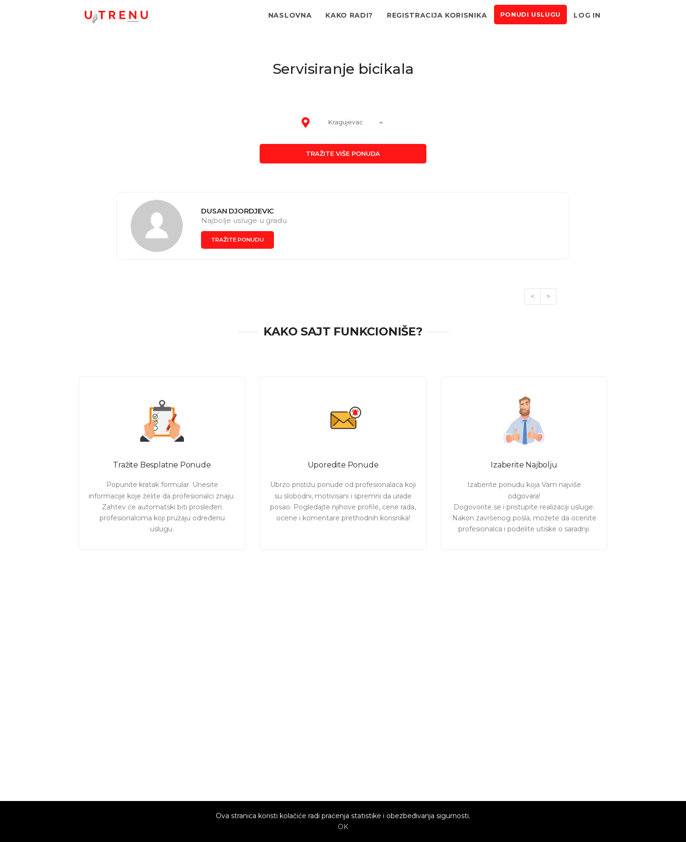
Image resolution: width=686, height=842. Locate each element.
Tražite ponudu (239, 239)
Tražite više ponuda (343, 153)
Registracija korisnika (437, 15)
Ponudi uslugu (530, 14)
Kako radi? (349, 15)
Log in (587, 15)
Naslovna (290, 15)
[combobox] (351, 123)
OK (343, 826)
